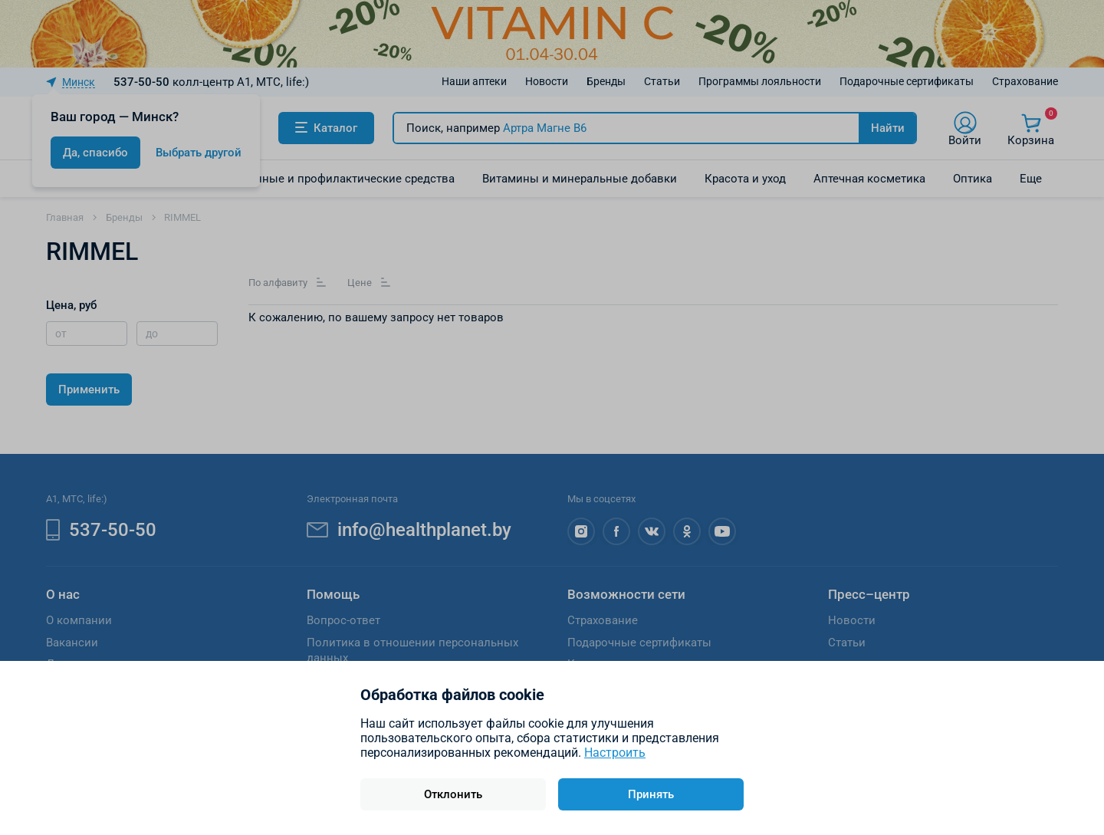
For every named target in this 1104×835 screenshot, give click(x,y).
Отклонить (453, 794)
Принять (651, 794)
